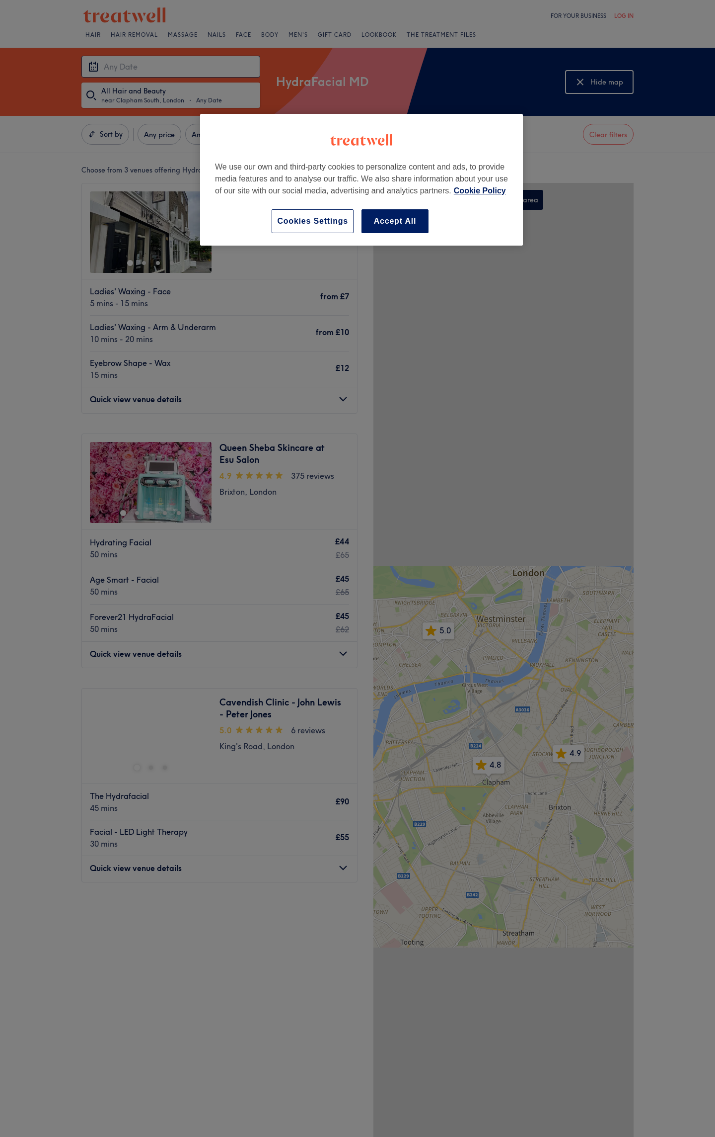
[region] (361, 180)
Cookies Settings (312, 221)
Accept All (395, 221)
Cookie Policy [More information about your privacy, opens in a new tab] (480, 190)
